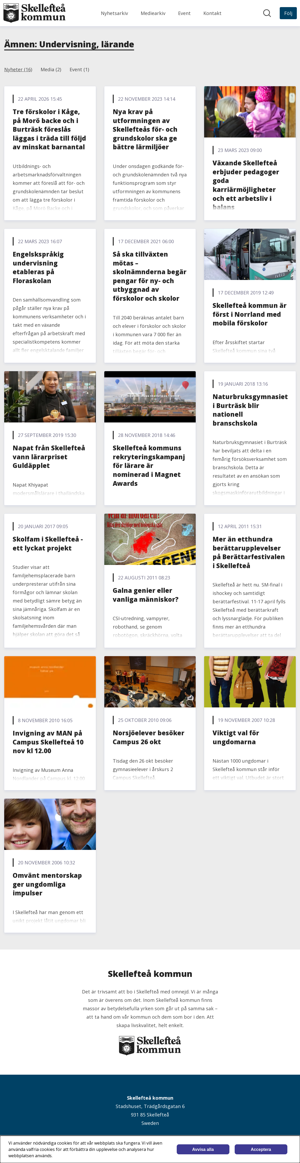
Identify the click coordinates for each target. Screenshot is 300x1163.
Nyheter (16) (18, 69)
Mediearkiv (153, 13)
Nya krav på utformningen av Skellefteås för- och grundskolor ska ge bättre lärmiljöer (145, 129)
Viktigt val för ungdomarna (236, 737)
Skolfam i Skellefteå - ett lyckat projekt (48, 543)
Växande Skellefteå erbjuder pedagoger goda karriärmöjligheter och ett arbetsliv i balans (246, 185)
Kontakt (212, 13)
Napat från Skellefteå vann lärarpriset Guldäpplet (49, 456)
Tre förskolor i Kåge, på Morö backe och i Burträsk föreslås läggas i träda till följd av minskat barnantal (49, 129)
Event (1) (79, 69)
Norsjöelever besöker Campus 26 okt (148, 737)
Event (184, 13)
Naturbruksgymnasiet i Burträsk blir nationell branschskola (250, 409)
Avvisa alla (203, 1149)
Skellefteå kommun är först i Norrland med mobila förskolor (250, 314)
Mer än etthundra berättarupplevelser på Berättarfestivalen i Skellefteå (249, 552)
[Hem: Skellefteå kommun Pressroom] (34, 13)
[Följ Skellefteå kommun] (288, 13)
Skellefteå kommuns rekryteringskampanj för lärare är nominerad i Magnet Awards (149, 465)
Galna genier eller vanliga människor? (146, 595)
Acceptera (261, 1149)
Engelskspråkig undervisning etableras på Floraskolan (38, 267)
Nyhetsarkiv (114, 13)
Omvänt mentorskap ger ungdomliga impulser (47, 884)
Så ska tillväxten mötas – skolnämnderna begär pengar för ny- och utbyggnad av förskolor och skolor (149, 276)
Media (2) (51, 69)
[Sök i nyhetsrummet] (267, 13)
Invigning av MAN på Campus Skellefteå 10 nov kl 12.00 (48, 742)
